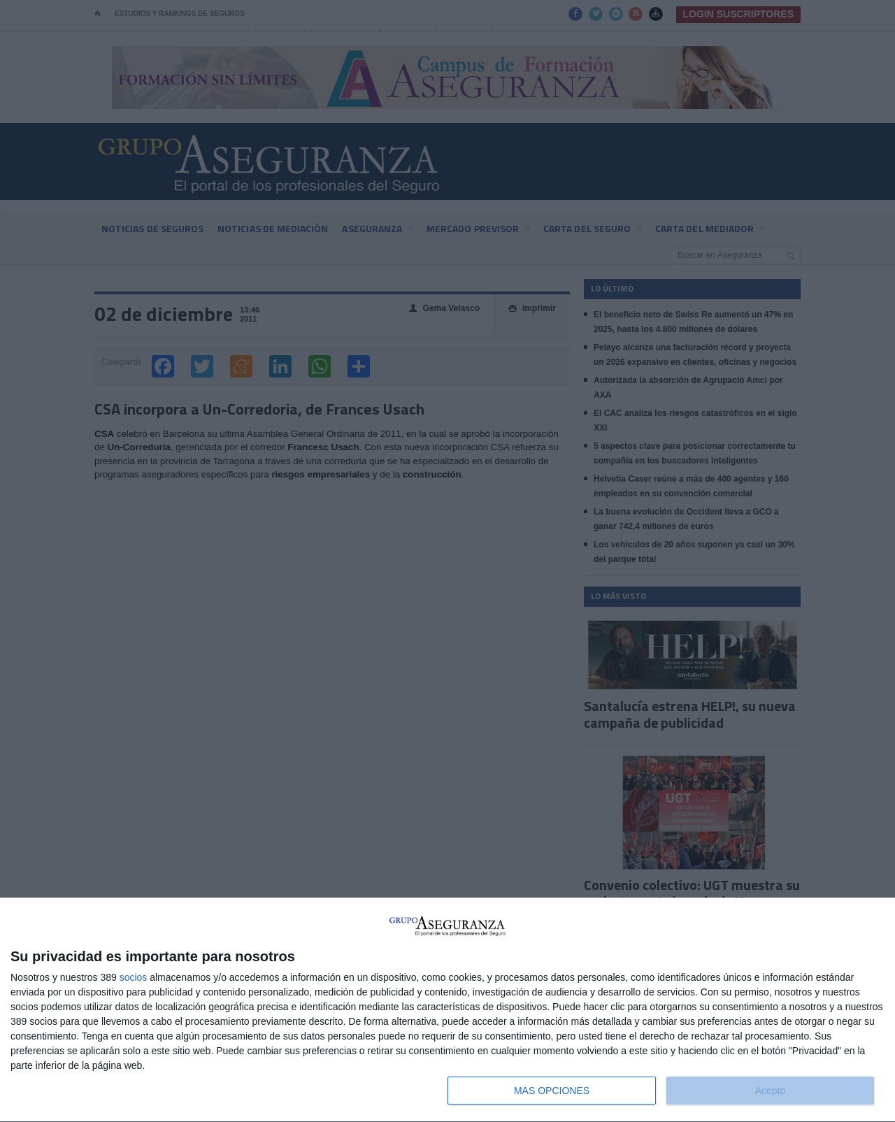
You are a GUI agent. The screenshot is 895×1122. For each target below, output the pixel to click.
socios (134, 977)
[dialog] (447, 1010)
